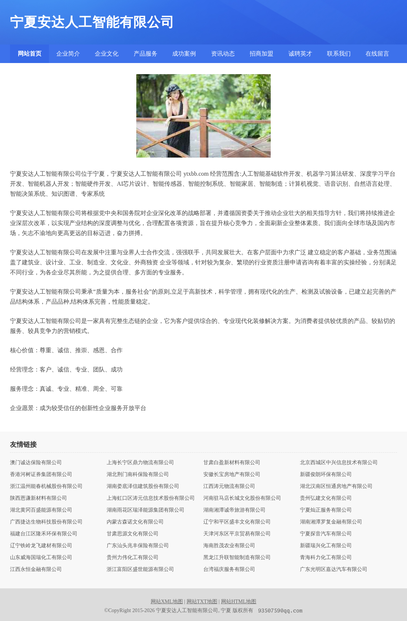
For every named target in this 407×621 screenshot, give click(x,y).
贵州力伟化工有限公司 (133, 557)
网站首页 (29, 53)
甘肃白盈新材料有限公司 (231, 462)
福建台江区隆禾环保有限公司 (43, 533)
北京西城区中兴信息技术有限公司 (339, 462)
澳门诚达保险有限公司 (36, 462)
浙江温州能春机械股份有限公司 (46, 486)
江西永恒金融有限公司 (36, 569)
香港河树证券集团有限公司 (41, 474)
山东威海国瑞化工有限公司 (41, 557)
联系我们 (339, 53)
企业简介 (68, 53)
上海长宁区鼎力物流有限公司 (140, 462)
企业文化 (107, 53)
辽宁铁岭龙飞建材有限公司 (41, 545)
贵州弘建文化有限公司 (326, 498)
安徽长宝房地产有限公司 (231, 474)
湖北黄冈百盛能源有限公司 (41, 510)
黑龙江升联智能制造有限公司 (237, 557)
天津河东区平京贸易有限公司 (237, 533)
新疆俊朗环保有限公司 (326, 474)
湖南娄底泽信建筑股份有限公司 (143, 486)
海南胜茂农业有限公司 (229, 545)
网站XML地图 (167, 601)
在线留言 (377, 53)
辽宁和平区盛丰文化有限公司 (237, 522)
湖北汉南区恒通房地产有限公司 (336, 486)
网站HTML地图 (239, 601)
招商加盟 (261, 53)
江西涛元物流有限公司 (229, 486)
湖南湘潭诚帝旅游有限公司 (234, 510)
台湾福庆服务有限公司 (229, 569)
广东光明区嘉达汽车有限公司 (333, 569)
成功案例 (184, 53)
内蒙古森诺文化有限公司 (135, 522)
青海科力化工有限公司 (326, 557)
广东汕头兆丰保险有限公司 (138, 545)
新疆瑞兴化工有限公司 (326, 545)
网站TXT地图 (202, 601)
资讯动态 (223, 53)
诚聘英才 (300, 53)
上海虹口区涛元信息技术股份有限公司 (151, 498)
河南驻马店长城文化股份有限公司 (242, 498)
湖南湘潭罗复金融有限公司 (331, 522)
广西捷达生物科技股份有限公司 (46, 522)
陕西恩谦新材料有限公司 (38, 498)
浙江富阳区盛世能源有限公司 (140, 569)
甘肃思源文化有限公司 (133, 533)
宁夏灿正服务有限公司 (326, 510)
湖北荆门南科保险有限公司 (138, 474)
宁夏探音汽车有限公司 (326, 533)
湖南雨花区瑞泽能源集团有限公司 (145, 510)
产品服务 (145, 53)
